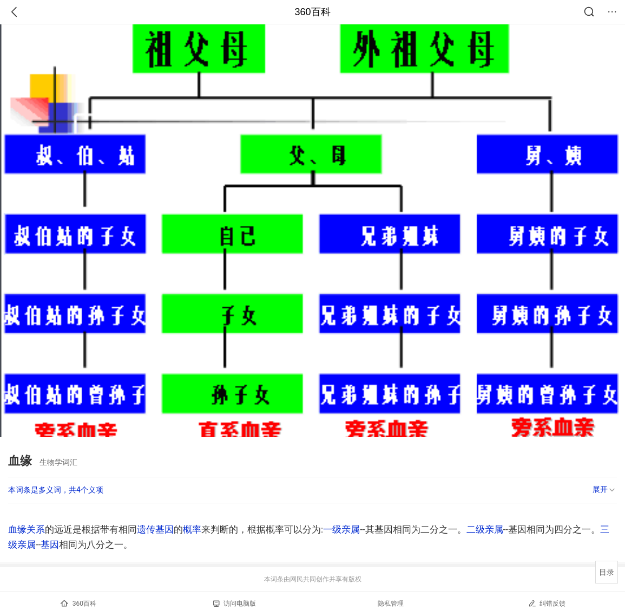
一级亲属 (341, 529)
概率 (192, 529)
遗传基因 (155, 529)
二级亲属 (484, 529)
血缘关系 (26, 529)
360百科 (312, 12)
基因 (50, 544)
